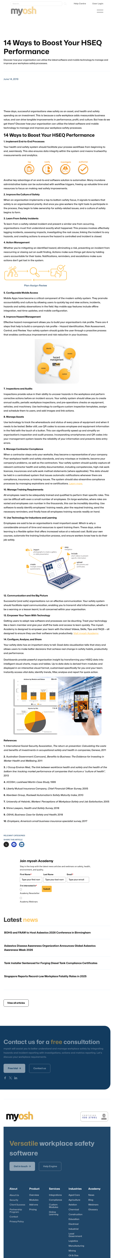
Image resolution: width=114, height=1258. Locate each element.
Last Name (48, 874)
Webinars (93, 1205)
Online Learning (53, 1213)
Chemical (74, 1210)
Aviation (73, 1205)
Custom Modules (53, 1206)
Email (70, 874)
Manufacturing (76, 1246)
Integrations (55, 1195)
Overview (34, 1195)
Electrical (74, 1224)
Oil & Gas (73, 1255)
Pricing (33, 1210)
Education (74, 1219)
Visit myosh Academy (85, 629)
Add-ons (33, 1205)
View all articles (16, 1003)
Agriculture (74, 1200)
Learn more (75, 483)
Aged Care (74, 1195)
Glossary (93, 1210)
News (91, 1195)
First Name (26, 874)
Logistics (73, 1241)
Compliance (55, 1200)
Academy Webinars (29, 901)
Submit (46, 889)
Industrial (74, 1229)
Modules (33, 1200)
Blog (90, 1200)
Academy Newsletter (29, 893)
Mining (72, 1251)
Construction (75, 1214)
